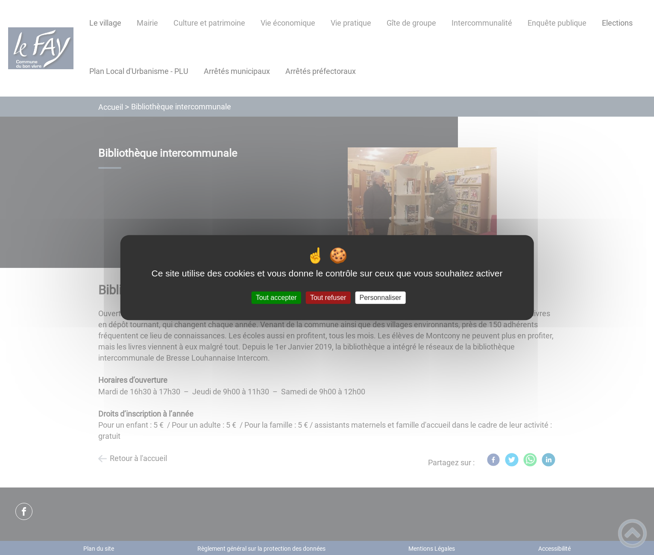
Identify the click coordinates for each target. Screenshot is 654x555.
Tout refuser (328, 297)
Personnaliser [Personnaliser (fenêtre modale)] (381, 297)
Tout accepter (276, 297)
